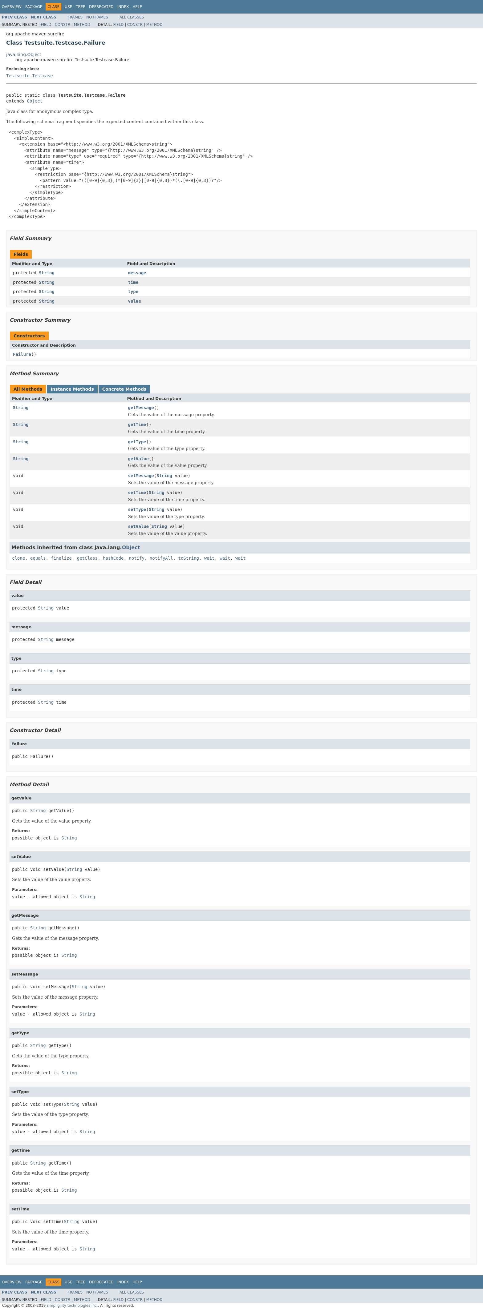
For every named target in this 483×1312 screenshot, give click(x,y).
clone (18, 558)
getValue (138, 458)
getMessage (141, 407)
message (137, 272)
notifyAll (161, 558)
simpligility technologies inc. (72, 1305)
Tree (80, 7)
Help (137, 7)
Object (35, 101)
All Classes (132, 17)
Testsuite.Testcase (29, 75)
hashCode (113, 558)
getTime (137, 424)
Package (33, 7)
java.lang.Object (23, 54)
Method (82, 24)
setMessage (141, 475)
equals (38, 558)
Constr (62, 24)
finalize (61, 558)
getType (137, 441)
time (133, 282)
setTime (137, 492)
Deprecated (101, 7)
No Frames (97, 17)
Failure (22, 354)
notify (136, 558)
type (133, 291)
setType (137, 509)
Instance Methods (72, 389)
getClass (87, 558)
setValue (138, 526)
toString (188, 558)
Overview (12, 7)
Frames (75, 17)
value (134, 301)
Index (123, 7)
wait (209, 558)
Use (68, 7)
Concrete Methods (124, 389)
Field (46, 24)
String (47, 272)
